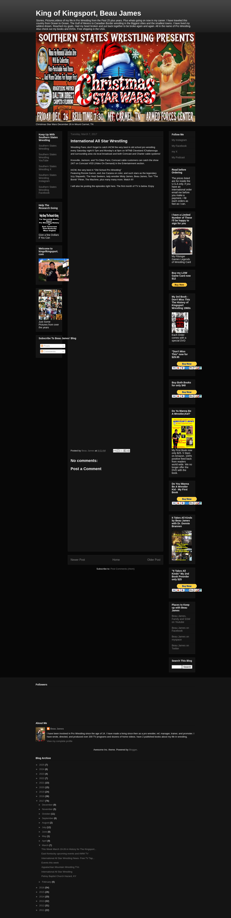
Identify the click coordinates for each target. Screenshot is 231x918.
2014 (42, 896)
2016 (42, 887)
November (47, 809)
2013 (42, 901)
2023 (42, 773)
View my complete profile (59, 741)
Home (116, 559)
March (45, 845)
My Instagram (179, 140)
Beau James (57, 728)
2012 (42, 905)
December (47, 804)
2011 (42, 910)
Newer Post (78, 559)
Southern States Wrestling (47, 147)
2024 (42, 769)
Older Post (153, 559)
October (46, 813)
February (47, 882)
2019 (42, 791)
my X (174, 151)
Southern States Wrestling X (47, 168)
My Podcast (178, 157)
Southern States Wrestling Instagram (47, 178)
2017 (42, 800)
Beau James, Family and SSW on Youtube (181, 619)
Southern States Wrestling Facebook (47, 189)
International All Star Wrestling (56, 871)
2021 (42, 782)
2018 (42, 796)
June (45, 831)
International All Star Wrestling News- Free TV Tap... (68, 858)
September (48, 818)
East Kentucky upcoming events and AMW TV (64, 853)
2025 (42, 764)
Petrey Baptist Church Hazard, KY (58, 876)
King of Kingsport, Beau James (88, 13)
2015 (42, 892)
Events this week (50, 862)
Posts (45, 345)
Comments (48, 351)
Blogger (133, 749)
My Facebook (179, 145)
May (44, 836)
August (46, 822)
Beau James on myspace (180, 638)
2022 (42, 778)
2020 (42, 787)
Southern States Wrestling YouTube (47, 157)
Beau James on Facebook (180, 629)
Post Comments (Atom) (122, 568)
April (44, 840)
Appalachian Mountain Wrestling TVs (60, 867)
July (44, 827)
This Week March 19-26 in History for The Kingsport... (68, 849)
